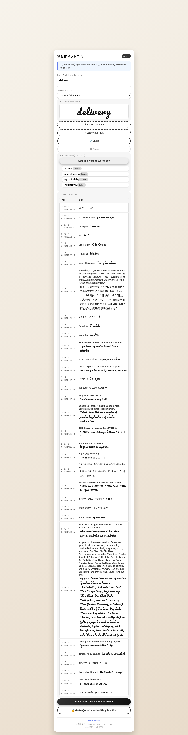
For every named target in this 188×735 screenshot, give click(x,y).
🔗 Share (94, 141)
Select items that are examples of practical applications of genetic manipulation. (99, 407)
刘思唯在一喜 (85, 662)
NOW (81, 208)
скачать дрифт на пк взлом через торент (99, 366)
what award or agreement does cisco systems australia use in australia (100, 526)
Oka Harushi (84, 244)
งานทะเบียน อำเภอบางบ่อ (90, 679)
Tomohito (83, 325)
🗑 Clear (94, 149)
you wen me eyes (87, 217)
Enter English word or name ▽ (71, 75)
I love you (83, 226)
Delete (77, 169)
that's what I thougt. (88, 672)
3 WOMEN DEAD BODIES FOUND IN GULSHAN (100, 482)
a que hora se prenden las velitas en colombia (100, 342)
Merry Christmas (86, 262)
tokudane (83, 253)
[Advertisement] (94, 24)
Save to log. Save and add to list (94, 701)
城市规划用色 (85, 387)
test (80, 235)
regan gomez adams (88, 359)
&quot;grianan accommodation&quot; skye (99, 641)
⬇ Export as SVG (94, 124)
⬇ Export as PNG (94, 132)
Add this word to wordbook (94, 160)
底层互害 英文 (85, 508)
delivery (94, 82)
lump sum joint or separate (92, 442)
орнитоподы (85, 517)
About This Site (94, 720)
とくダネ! (83, 316)
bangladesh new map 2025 (91, 395)
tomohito (83, 335)
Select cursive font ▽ (67, 90)
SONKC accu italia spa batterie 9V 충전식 (98, 427)
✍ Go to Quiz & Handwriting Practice (94, 710)
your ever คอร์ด (86, 692)
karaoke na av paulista (89, 653)
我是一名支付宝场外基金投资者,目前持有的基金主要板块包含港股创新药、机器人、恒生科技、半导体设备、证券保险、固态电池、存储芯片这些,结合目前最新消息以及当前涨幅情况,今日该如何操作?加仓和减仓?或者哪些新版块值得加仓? (102, 276)
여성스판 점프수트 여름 (89, 453)
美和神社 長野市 (86, 498)
